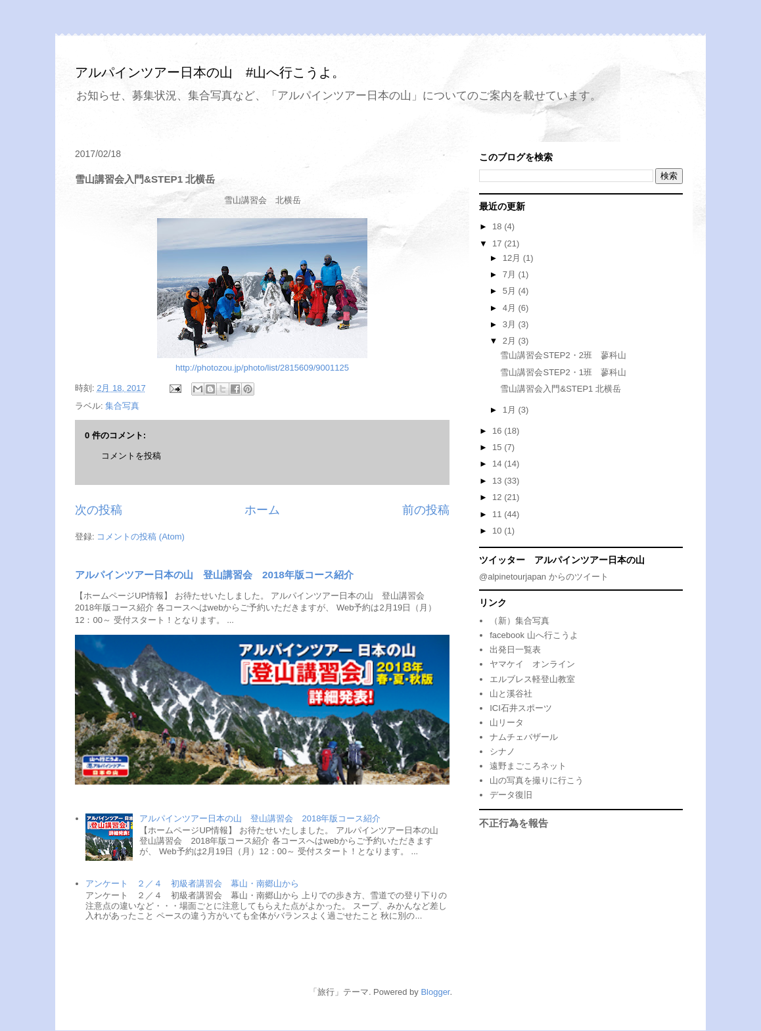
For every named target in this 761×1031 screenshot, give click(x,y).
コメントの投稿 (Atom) (141, 536)
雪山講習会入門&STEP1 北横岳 (560, 389)
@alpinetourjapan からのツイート (544, 577)
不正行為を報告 (513, 823)
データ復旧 (511, 795)
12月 (513, 258)
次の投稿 (98, 509)
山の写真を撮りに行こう (537, 780)
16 (498, 431)
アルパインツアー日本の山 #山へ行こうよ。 (210, 72)
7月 (511, 274)
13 (498, 481)
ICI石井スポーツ (521, 708)
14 (498, 464)
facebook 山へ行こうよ (534, 635)
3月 (511, 324)
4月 (511, 308)
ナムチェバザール (524, 737)
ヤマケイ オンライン (532, 664)
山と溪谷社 (511, 694)
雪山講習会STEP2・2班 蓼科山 (563, 355)
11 (498, 514)
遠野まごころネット (528, 766)
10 (498, 531)
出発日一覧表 (515, 649)
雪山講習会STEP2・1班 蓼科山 (563, 372)
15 (498, 447)
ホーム (262, 509)
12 (498, 497)
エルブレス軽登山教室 (532, 679)
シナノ (502, 751)
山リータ (507, 722)
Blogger (435, 992)
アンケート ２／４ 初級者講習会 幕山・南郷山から (192, 883)
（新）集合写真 (519, 621)
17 (498, 243)
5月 (511, 291)
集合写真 (122, 406)
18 (498, 226)
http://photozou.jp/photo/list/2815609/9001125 (262, 368)
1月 (511, 410)
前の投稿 (426, 509)
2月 (511, 341)
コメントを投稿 (131, 456)
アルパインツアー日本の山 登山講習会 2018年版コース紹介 (214, 574)
